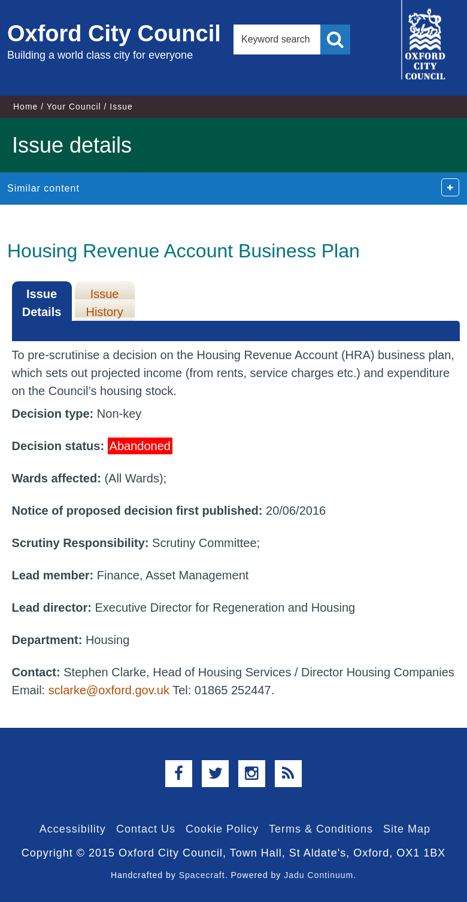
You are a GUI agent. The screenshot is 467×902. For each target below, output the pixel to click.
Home (25, 106)
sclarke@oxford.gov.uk (108, 690)
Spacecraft (202, 875)
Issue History (104, 302)
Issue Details (42, 302)
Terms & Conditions (321, 829)
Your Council (74, 106)
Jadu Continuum (318, 875)
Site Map (406, 829)
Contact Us (145, 829)
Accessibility (73, 829)
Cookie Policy (222, 829)
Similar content (43, 188)
